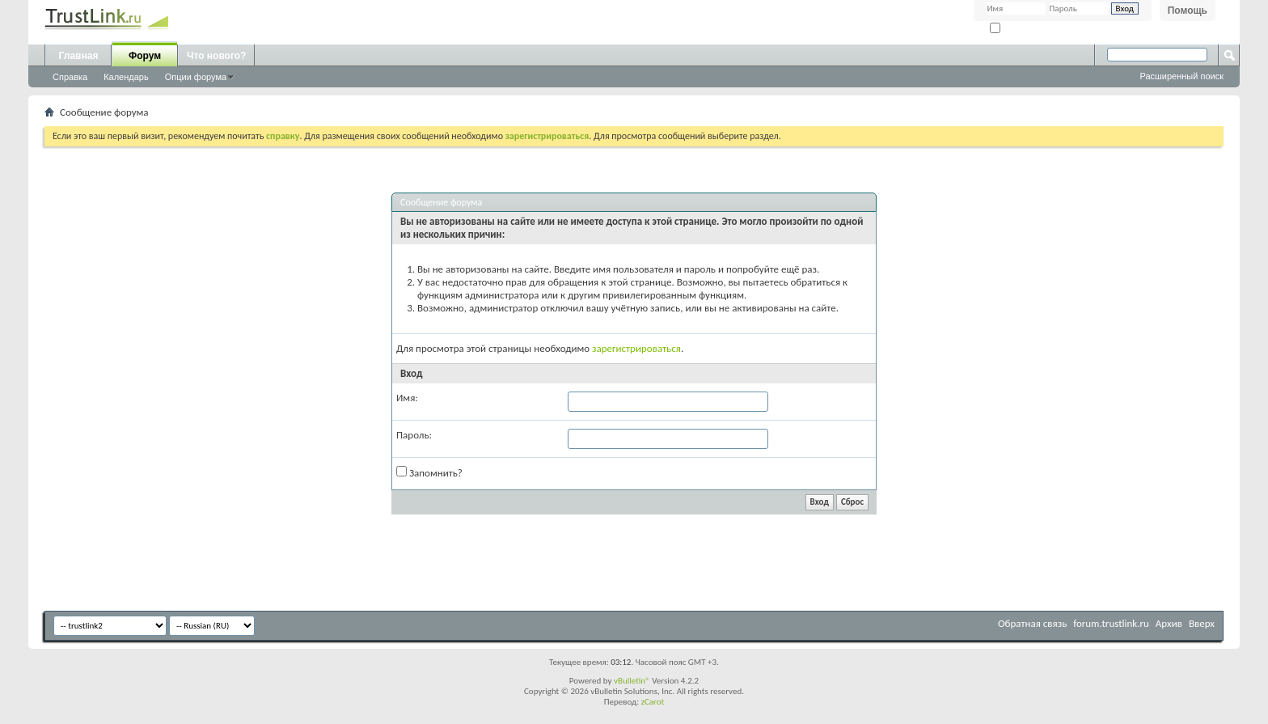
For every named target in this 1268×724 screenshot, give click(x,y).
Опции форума (195, 77)
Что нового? (216, 55)
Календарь (126, 77)
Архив (1169, 623)
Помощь (1187, 10)
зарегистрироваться (636, 348)
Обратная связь (1032, 623)
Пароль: (414, 435)
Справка (70, 77)
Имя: (407, 398)
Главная (79, 55)
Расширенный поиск (1181, 76)
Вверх (1202, 623)
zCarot (653, 701)
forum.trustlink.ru (1111, 623)
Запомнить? (1019, 28)
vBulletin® (632, 680)
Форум (145, 55)
